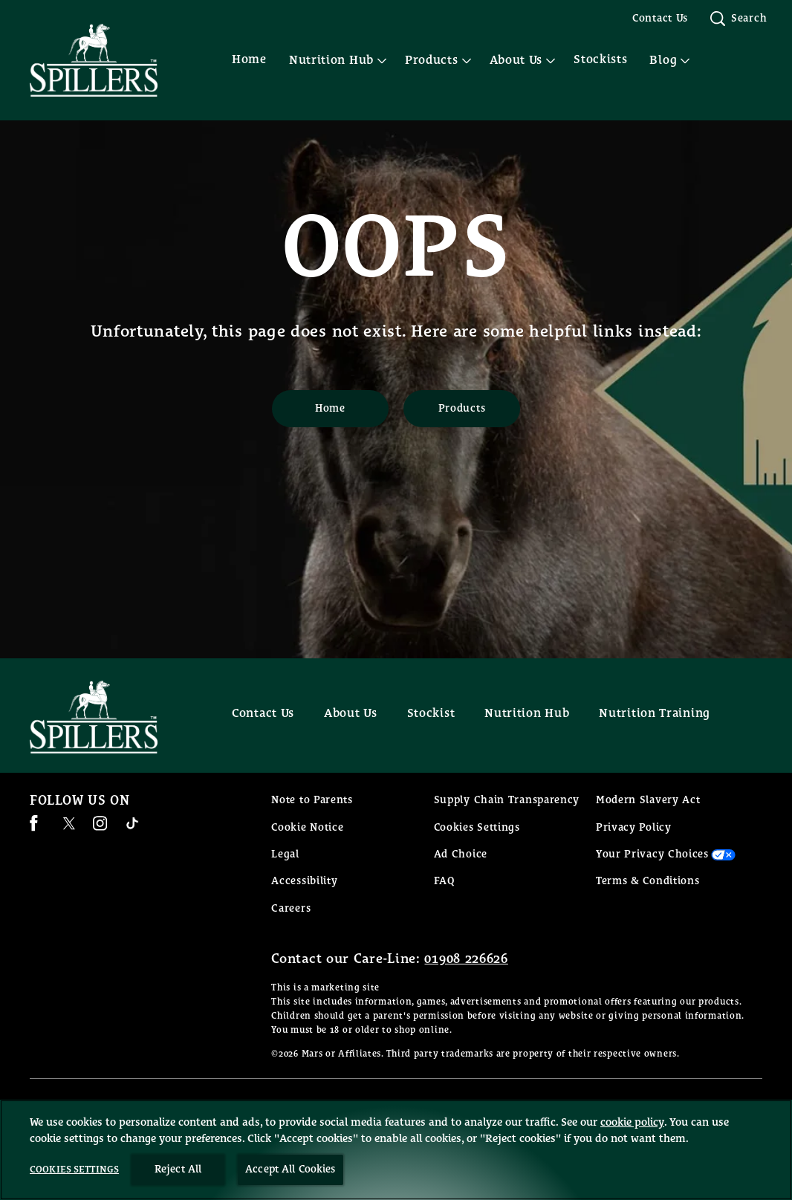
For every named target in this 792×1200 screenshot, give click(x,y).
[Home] (330, 408)
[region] (396, 1150)
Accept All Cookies (290, 1169)
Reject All (178, 1169)
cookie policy (632, 1122)
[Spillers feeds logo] (108, 717)
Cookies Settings (477, 828)
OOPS (396, 250)
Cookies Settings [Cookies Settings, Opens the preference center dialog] (74, 1170)
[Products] (461, 408)
